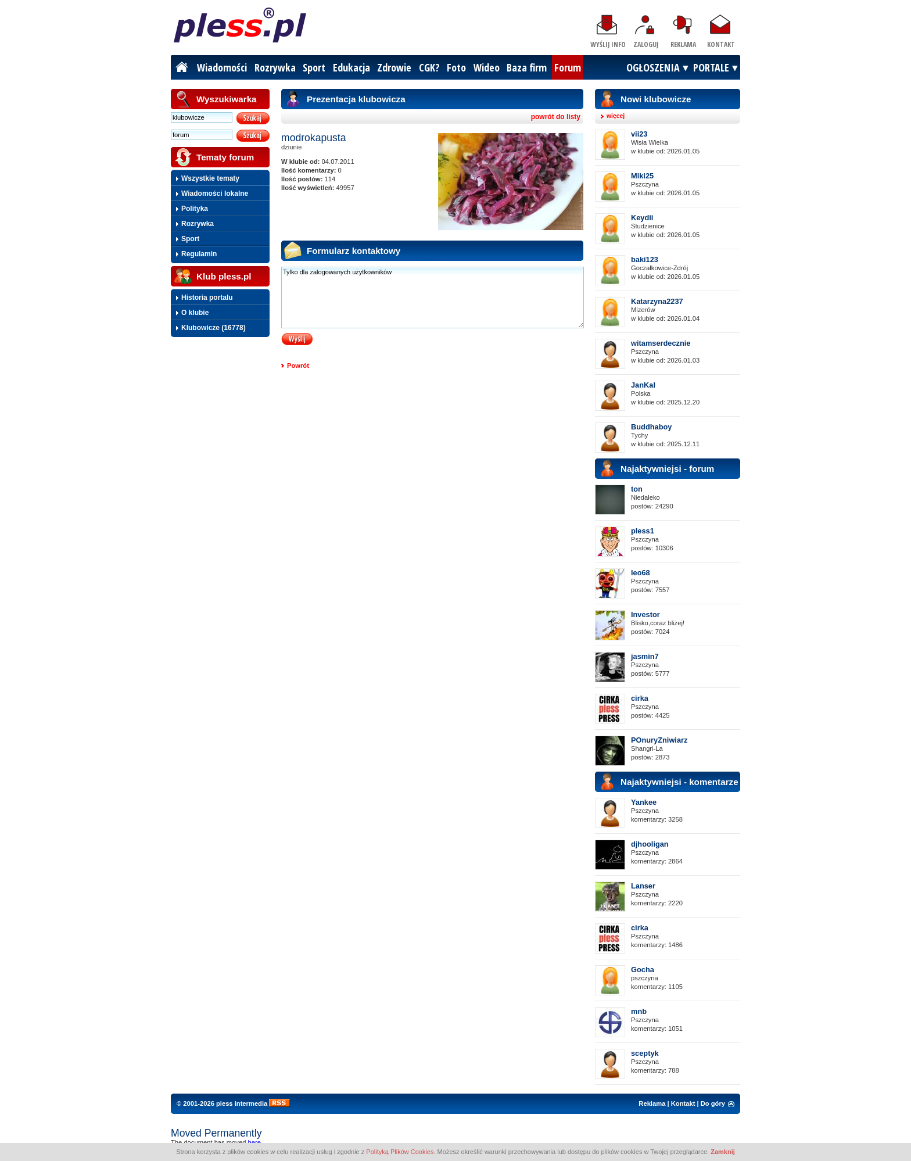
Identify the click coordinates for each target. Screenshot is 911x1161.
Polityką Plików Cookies (399, 1151)
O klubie (195, 312)
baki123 (644, 259)
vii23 (639, 134)
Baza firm (527, 67)
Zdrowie (394, 67)
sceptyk (645, 1053)
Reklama (683, 44)
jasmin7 (645, 656)
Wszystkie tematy (210, 178)
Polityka (194, 208)
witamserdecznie (660, 343)
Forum (567, 67)
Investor (645, 614)
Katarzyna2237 (657, 301)
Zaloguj (645, 44)
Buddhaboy (651, 426)
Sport (314, 67)
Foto (456, 67)
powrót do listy (555, 117)
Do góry (713, 1103)
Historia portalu (207, 297)
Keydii (642, 217)
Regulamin (199, 253)
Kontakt (721, 44)
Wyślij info (608, 44)
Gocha (642, 969)
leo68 (640, 572)
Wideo (487, 67)
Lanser (643, 885)
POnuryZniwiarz (659, 740)
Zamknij (723, 1151)
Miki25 (642, 175)
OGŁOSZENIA (653, 67)
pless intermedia (241, 1103)
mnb (639, 1011)
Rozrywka (275, 67)
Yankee (644, 802)
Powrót (298, 365)
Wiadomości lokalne (214, 193)
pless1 (642, 530)
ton (637, 489)
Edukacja (351, 67)
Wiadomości (222, 67)
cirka (639, 698)
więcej (616, 116)
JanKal (643, 385)
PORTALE (711, 67)
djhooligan (650, 844)
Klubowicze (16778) (213, 327)
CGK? (429, 67)
